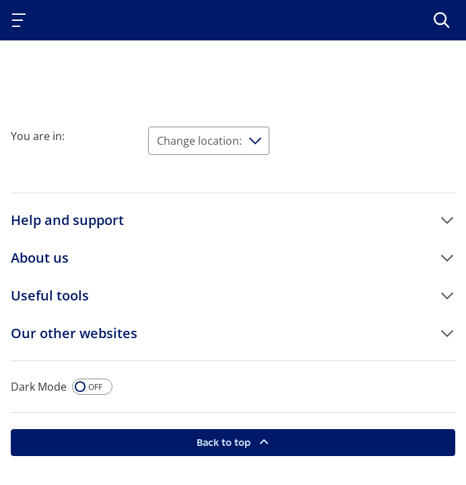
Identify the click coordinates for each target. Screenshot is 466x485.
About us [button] (40, 258)
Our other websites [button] (74, 333)
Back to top (225, 442)
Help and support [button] (67, 220)
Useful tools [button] (50, 295)
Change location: (199, 140)
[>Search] (441, 20)
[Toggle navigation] (21, 20)
